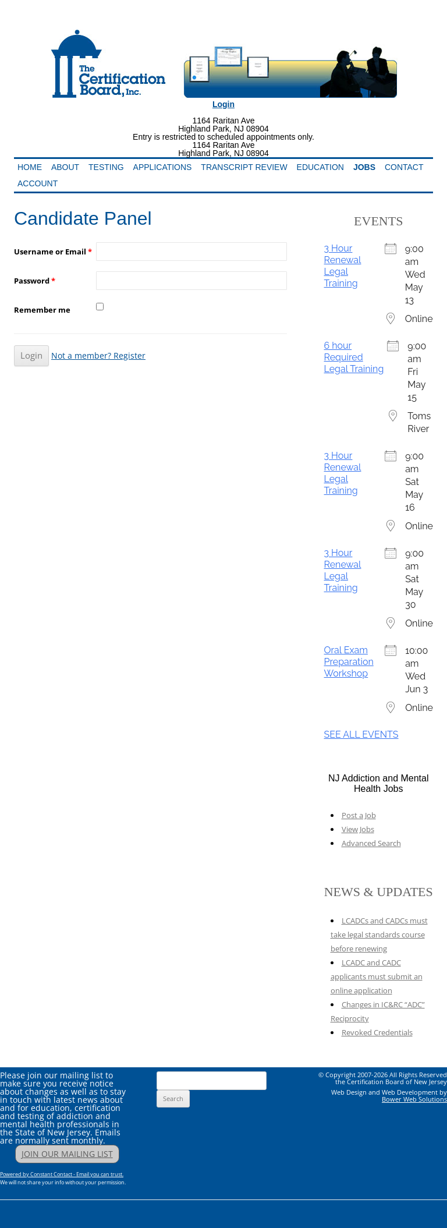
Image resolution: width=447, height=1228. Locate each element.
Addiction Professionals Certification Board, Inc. (162, 21)
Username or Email (53, 251)
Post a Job (359, 815)
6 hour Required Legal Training (354, 357)
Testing (106, 167)
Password (34, 280)
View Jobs (358, 829)
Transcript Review (244, 167)
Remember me (42, 310)
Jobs (364, 167)
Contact (404, 167)
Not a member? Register (98, 355)
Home (29, 167)
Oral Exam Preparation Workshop (349, 662)
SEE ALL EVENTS (361, 734)
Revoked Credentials (377, 1032)
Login (223, 104)
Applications (162, 167)
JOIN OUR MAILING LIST (67, 1153)
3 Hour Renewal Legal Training (342, 266)
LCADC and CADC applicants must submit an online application (377, 976)
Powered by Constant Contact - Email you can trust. (61, 1174)
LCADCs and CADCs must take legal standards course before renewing (379, 934)
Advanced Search (371, 843)
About (65, 167)
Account (37, 183)
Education (320, 167)
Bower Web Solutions (414, 1099)
